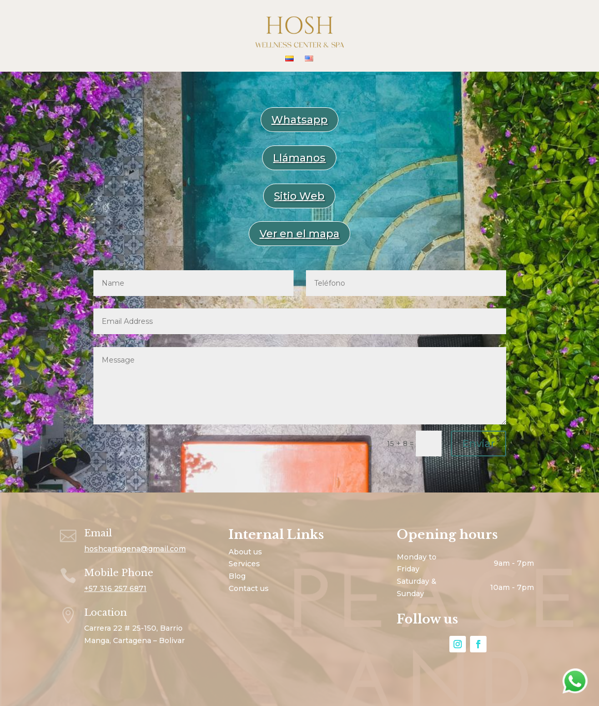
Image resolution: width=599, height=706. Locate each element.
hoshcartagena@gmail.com (135, 548)
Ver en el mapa (299, 233)
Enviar (478, 443)
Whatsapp (299, 119)
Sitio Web (299, 196)
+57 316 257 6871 (115, 588)
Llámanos (299, 158)
